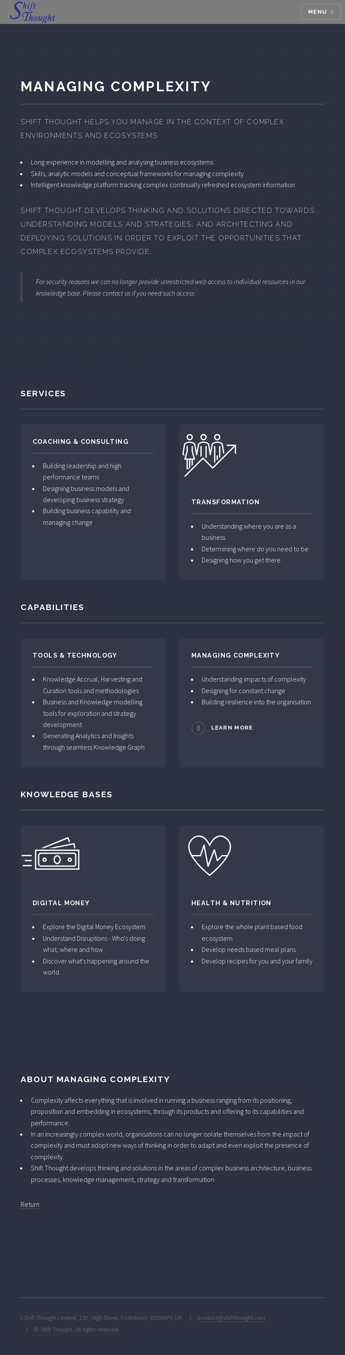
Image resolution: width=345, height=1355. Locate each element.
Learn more (232, 727)
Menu (317, 12)
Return (30, 1204)
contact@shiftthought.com (232, 1318)
